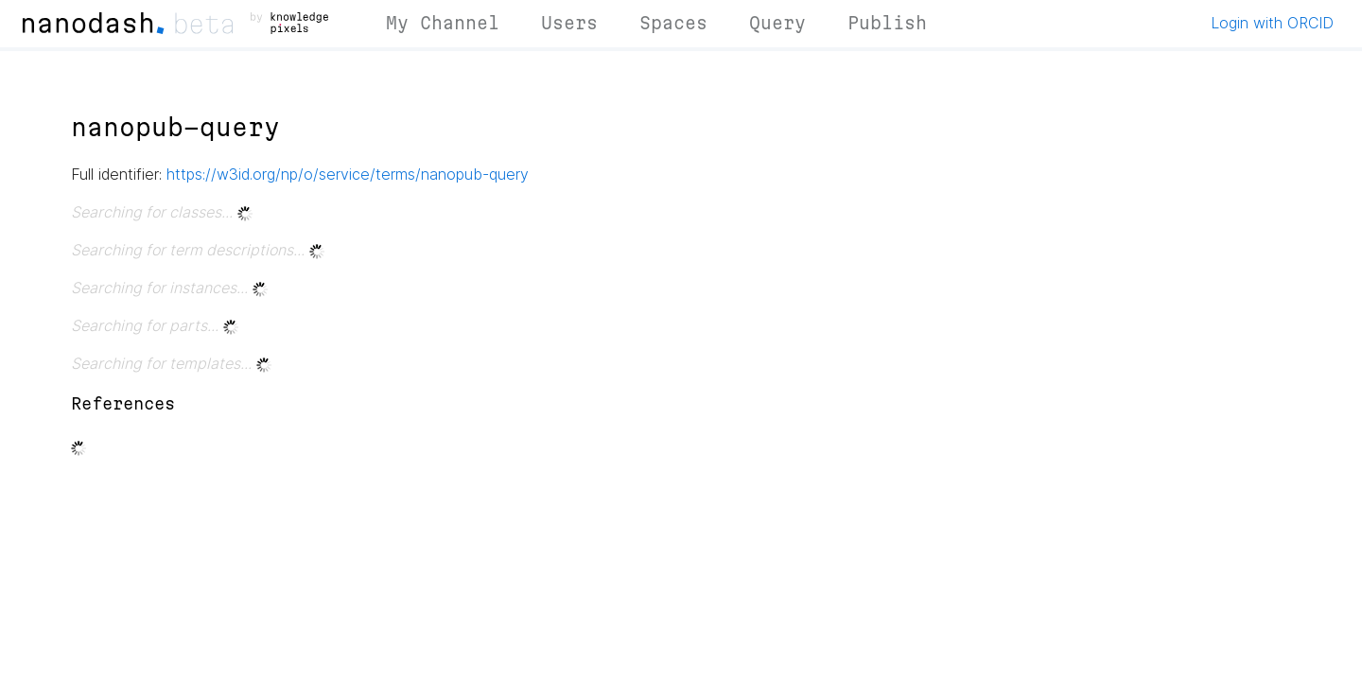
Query (777, 22)
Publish (887, 22)
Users (569, 22)
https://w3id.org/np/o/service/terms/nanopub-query (347, 174)
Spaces (673, 22)
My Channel (442, 22)
